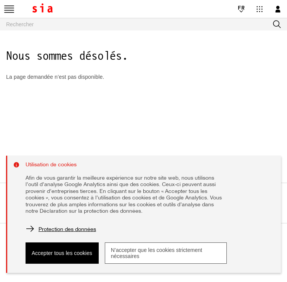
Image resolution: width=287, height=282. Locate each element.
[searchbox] (143, 24)
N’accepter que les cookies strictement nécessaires (156, 253)
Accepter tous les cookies (62, 253)
